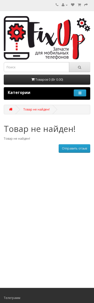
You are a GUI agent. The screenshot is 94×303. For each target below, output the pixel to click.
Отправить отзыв (74, 148)
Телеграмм (12, 298)
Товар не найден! (36, 109)
